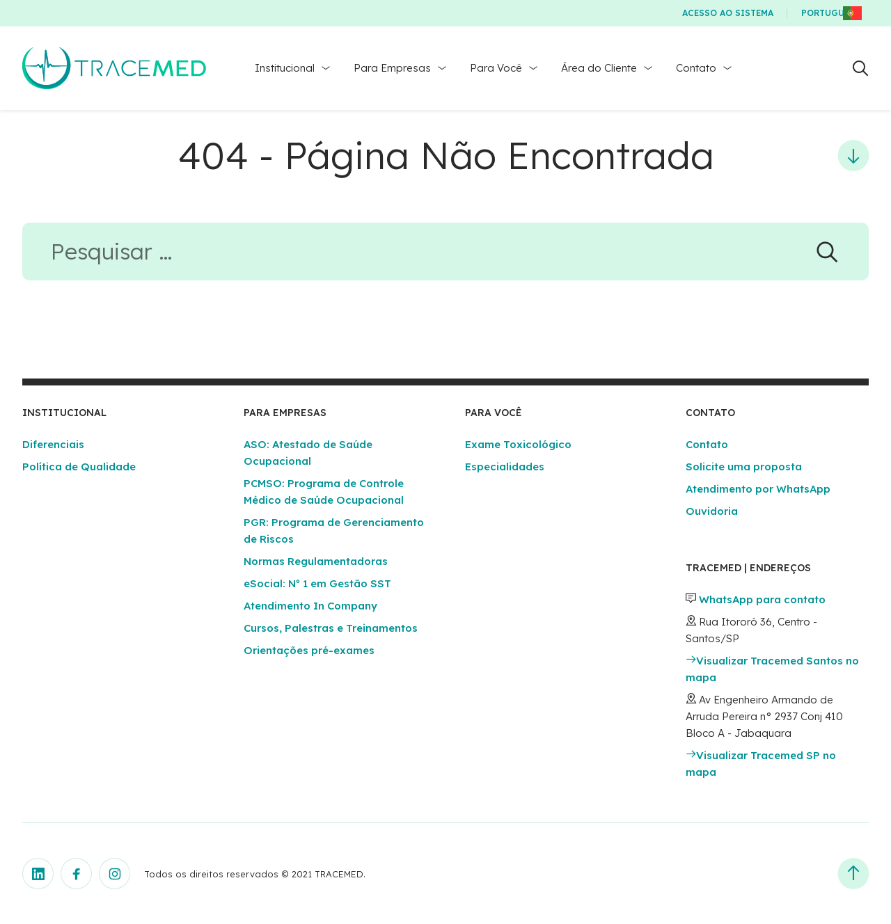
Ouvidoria (712, 511)
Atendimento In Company (310, 605)
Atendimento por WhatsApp (758, 488)
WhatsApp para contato (762, 599)
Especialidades (504, 466)
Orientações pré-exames (309, 650)
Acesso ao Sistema (727, 13)
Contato (696, 67)
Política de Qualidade (79, 466)
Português (828, 13)
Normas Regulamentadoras (316, 561)
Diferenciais (53, 444)
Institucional (285, 67)
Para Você (496, 67)
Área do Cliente (599, 67)
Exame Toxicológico (518, 444)
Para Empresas (392, 67)
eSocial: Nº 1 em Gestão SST (317, 583)
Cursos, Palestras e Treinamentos (331, 628)
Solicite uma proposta (744, 466)
